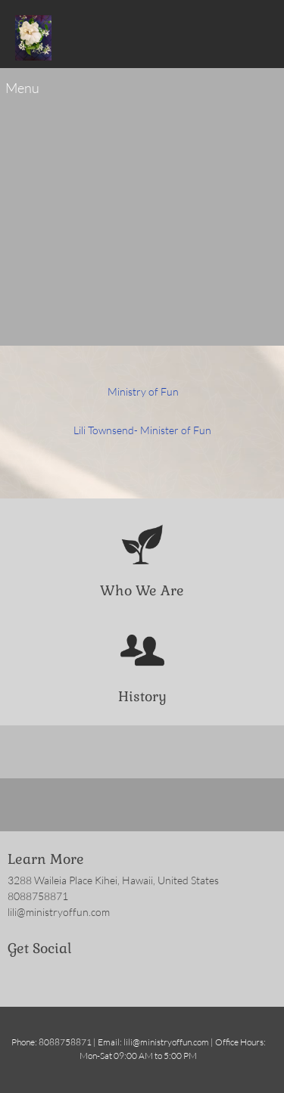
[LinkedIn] (64, 976)
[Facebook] (19, 976)
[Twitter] (41, 976)
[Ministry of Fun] (34, 38)
